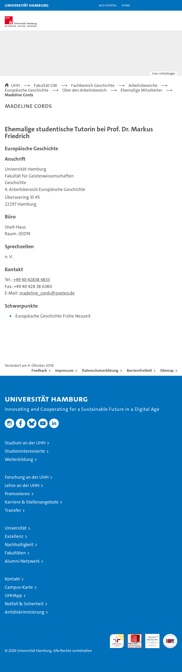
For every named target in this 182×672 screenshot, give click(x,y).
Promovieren (17, 494)
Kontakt (12, 579)
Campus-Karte (19, 587)
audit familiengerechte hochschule (117, 641)
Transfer (13, 510)
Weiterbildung (19, 459)
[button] (163, 5)
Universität (16, 528)
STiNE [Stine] (126, 5)
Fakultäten (15, 553)
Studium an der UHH (25, 443)
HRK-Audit (149, 639)
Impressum (64, 370)
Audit (131, 636)
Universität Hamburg (27, 5)
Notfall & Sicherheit (24, 604)
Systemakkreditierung (170, 636)
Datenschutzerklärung (100, 370)
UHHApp (13, 595)
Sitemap (167, 370)
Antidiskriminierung (24, 612)
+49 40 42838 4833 (31, 280)
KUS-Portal (108, 5)
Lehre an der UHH (22, 485)
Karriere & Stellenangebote (32, 502)
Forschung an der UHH (27, 477)
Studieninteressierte (25, 451)
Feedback (39, 370)
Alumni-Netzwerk (22, 561)
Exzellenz (14, 536)
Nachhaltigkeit (19, 545)
